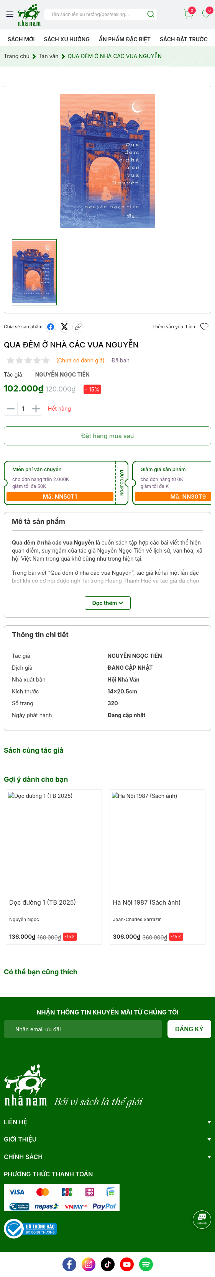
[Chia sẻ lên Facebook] (50, 327)
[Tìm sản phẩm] (101, 14)
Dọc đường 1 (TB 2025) (42, 902)
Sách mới (21, 39)
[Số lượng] (23, 409)
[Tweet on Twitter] (64, 327)
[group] (107, 161)
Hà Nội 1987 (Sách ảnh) (147, 902)
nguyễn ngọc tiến (62, 374)
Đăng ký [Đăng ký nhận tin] (189, 1029)
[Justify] (151, 15)
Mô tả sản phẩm (38, 521)
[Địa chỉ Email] (83, 1029)
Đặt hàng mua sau (107, 436)
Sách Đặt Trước (184, 39)
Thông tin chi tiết (40, 635)
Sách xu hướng (66, 39)
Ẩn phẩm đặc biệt (125, 39)
